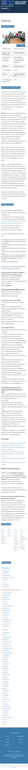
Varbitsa (6, 715)
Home (2, 14)
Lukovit (5, 670)
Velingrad (6, 624)
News (7, 739)
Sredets (5, 704)
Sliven (5, 697)
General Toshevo (8, 577)
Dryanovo (6, 655)
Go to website (21, 45)
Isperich (5, 659)
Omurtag (6, 608)
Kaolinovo (6, 664)
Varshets (6, 586)
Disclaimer (3, 766)
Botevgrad (6, 595)
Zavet (5, 724)
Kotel (5, 602)
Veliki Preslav (7, 717)
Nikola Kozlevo (8, 606)
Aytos (5, 635)
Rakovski (6, 682)
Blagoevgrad (7, 637)
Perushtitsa (7, 611)
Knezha (5, 666)
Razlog (5, 617)
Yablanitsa (6, 626)
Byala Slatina (7, 646)
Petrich (5, 677)
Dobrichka (6, 575)
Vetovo (5, 719)
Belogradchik (7, 593)
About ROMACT (20, 736)
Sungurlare (7, 706)
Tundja (5, 713)
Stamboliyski (7, 619)
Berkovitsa (6, 571)
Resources (7, 742)
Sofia (4, 582)
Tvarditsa (6, 622)
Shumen (5, 695)
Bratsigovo (6, 644)
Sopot (5, 702)
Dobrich (5, 597)
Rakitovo (6, 615)
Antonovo (6, 633)
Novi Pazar (6, 675)
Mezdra (5, 604)
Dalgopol (6, 650)
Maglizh (5, 673)
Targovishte (7, 708)
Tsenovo (6, 711)
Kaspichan (6, 599)
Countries (20, 739)
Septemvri (6, 690)
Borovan (6, 639)
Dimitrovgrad (7, 653)
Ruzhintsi (6, 684)
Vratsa (5, 722)
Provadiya (6, 679)
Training (20, 742)
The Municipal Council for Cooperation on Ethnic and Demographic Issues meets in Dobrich (13, 454)
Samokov (6, 686)
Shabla (5, 693)
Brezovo (5, 573)
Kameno (5, 662)
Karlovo (5, 580)
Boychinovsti (7, 641)
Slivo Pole (6, 699)
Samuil (5, 688)
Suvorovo (6, 584)
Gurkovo (6, 657)
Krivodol (6, 668)
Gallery (7, 744)
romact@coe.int (14, 757)
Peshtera (6, 613)
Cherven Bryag (7, 648)
